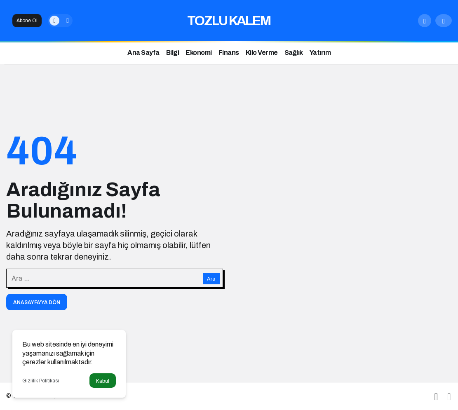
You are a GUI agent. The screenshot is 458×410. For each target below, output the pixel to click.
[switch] (60, 20)
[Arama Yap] (424, 20)
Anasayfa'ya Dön (36, 302)
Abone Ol (27, 20)
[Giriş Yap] (443, 20)
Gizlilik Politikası (40, 381)
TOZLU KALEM (228, 21)
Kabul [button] (102, 381)
